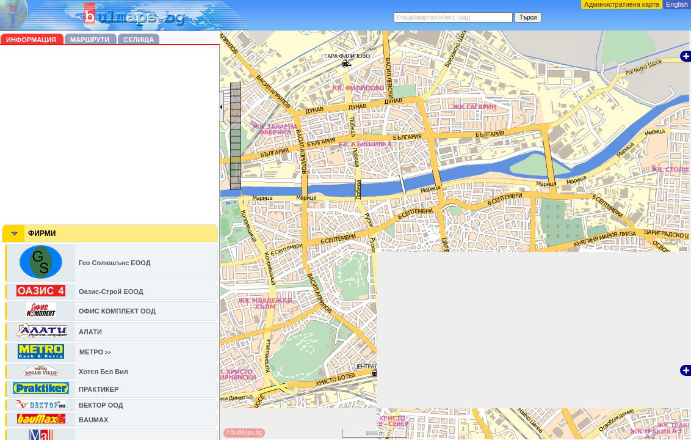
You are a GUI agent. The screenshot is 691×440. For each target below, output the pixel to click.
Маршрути (90, 39)
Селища (138, 39)
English (677, 4)
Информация (32, 39)
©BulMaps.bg (244, 432)
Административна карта (621, 4)
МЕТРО (91, 352)
